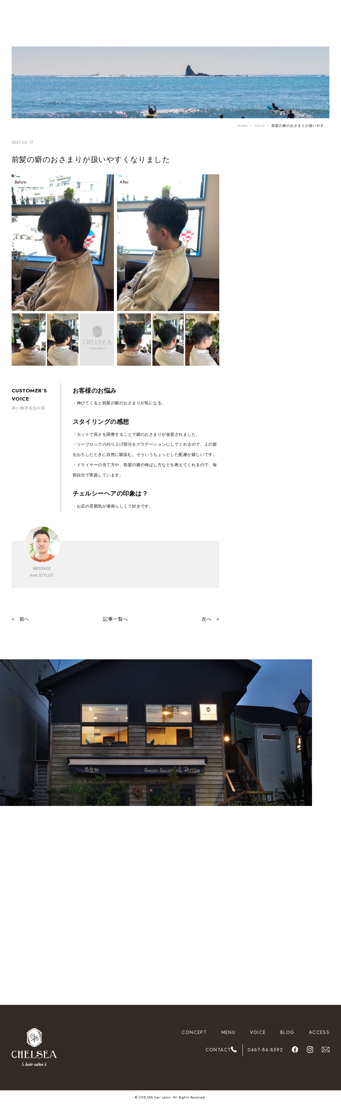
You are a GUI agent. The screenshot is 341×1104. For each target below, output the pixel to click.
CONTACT (218, 1049)
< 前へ (20, 619)
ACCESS (319, 1032)
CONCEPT (194, 1032)
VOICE (259, 125)
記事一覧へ (115, 619)
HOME (240, 125)
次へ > (210, 619)
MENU (228, 1032)
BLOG (287, 1032)
